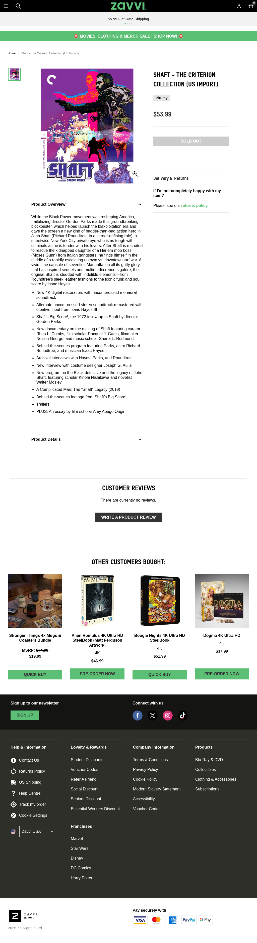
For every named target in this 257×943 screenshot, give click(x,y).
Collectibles (205, 769)
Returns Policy (28, 771)
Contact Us (25, 760)
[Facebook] (138, 719)
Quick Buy (43, 675)
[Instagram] (168, 719)
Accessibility (144, 799)
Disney (77, 858)
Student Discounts (87, 760)
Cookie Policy (145, 779)
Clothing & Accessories (215, 779)
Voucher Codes (84, 769)
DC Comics (81, 868)
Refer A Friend (83, 779)
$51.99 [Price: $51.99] (160, 656)
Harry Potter (81, 878)
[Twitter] (153, 719)
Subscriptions (207, 789)
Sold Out (191, 141)
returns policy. (195, 205)
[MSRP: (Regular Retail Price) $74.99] (35, 650)
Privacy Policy (145, 769)
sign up (25, 715)
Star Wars (80, 848)
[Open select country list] (38, 831)
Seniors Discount (86, 799)
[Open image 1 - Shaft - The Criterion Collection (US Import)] (14, 74)
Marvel (77, 839)
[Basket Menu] (251, 6)
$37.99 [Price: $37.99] (222, 651)
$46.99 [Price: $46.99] (97, 661)
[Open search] (18, 6)
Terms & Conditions (150, 760)
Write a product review (128, 517)
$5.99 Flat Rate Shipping (128, 19)
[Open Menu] (6, 6)
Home (12, 53)
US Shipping (26, 782)
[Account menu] (239, 6)
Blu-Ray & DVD (209, 760)
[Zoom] (135, 174)
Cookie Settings (29, 815)
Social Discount (84, 789)
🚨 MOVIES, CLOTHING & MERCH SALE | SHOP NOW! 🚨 (128, 36)
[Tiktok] (183, 719)
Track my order (28, 804)
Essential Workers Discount (95, 809)
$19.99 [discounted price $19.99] (35, 656)
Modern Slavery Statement (156, 789)
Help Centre (25, 793)
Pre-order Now (97, 674)
